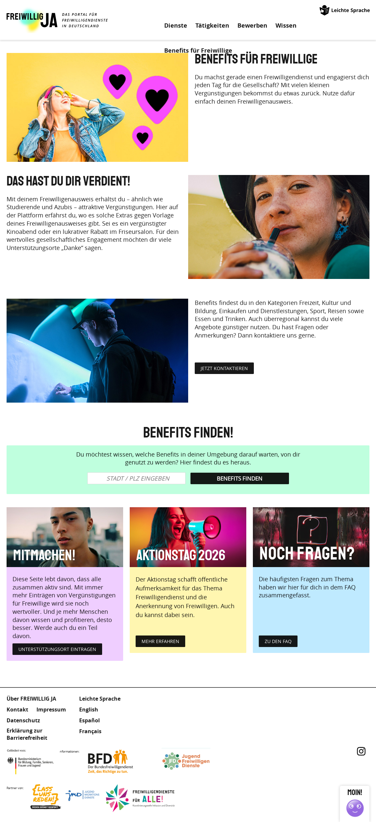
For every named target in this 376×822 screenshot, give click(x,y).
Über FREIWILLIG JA (31, 698)
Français (90, 731)
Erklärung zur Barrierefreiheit (27, 734)
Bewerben (252, 26)
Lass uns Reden (64, 798)
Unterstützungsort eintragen (57, 649)
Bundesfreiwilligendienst (120, 762)
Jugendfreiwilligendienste (196, 762)
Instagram (361, 751)
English (88, 709)
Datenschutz (23, 720)
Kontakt (17, 709)
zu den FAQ (278, 641)
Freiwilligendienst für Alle (140, 798)
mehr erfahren (160, 641)
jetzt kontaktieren (224, 368)
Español (89, 720)
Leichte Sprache (345, 9)
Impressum (51, 709)
